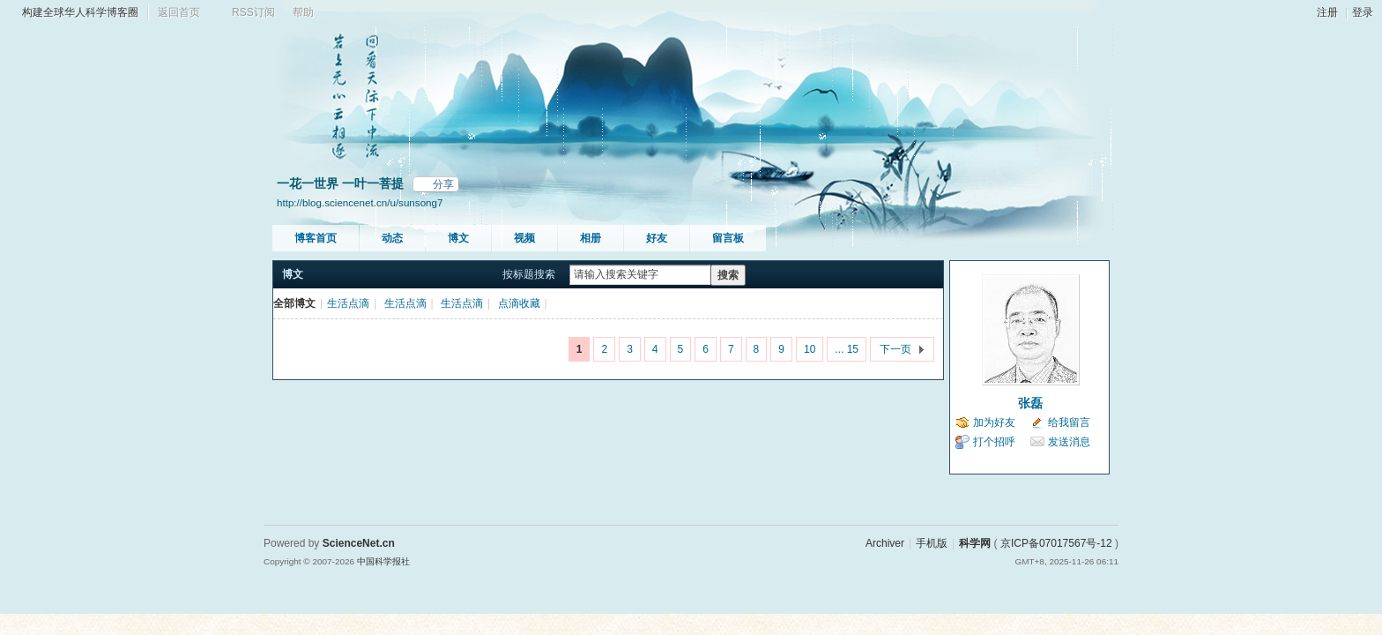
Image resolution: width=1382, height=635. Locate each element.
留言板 (728, 238)
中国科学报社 (383, 561)
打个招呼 (994, 442)
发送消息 (1069, 442)
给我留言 (1069, 422)
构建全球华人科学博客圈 (80, 12)
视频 (524, 238)
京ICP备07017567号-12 (1056, 543)
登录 (1362, 12)
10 (809, 349)
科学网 (975, 543)
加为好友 (994, 422)
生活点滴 (348, 303)
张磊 (1030, 403)
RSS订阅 (253, 12)
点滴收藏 (519, 303)
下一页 (895, 349)
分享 (443, 184)
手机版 (931, 543)
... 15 (846, 349)
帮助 (303, 12)
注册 (1327, 12)
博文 (458, 238)
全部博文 (294, 303)
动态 (392, 238)
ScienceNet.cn (359, 543)
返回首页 (179, 12)
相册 (590, 238)
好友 (656, 238)
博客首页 (315, 238)
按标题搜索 (528, 274)
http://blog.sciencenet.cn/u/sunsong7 (359, 202)
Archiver (885, 543)
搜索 (728, 275)
